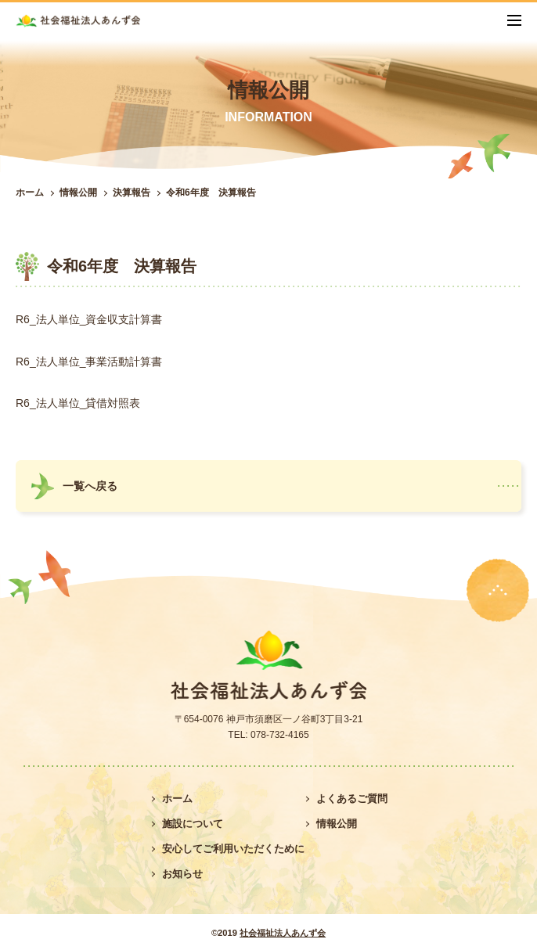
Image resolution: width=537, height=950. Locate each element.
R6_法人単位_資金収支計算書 (89, 319)
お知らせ (182, 874)
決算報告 (131, 192)
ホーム (30, 192)
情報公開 (78, 192)
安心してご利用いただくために (233, 849)
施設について (192, 823)
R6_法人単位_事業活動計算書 (89, 361)
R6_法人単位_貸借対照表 (78, 403)
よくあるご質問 (351, 798)
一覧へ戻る (90, 486)
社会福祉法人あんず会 (283, 932)
